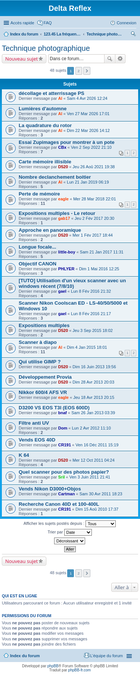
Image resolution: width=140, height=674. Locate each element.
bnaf (62, 412)
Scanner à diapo (38, 342)
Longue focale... (37, 247)
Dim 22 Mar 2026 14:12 (88, 130)
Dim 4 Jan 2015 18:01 (87, 347)
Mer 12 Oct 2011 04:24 (93, 460)
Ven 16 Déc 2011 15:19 (96, 445)
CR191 (64, 445)
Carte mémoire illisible (45, 161)
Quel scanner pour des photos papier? (64, 472)
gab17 (64, 218)
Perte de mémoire (39, 194)
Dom (62, 428)
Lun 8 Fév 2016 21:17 (91, 313)
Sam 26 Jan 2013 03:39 (93, 412)
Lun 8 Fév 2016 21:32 (91, 291)
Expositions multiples (44, 325)
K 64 (24, 455)
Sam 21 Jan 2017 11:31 (102, 252)
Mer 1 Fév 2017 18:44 (92, 235)
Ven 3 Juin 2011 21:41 (89, 477)
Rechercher (109, 58)
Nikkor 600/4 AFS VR (43, 392)
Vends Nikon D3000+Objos (50, 489)
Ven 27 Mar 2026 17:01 (88, 113)
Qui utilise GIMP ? (40, 361)
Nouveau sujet (21, 58)
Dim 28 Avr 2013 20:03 (93, 382)
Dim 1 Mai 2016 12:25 (99, 269)
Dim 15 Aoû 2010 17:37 (96, 509)
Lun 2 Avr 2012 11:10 (91, 428)
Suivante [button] (86, 71)
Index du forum (24, 34)
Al (60, 98)
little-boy (66, 252)
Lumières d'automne (42, 108)
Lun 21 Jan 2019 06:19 (88, 182)
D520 (63, 166)
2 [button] (79, 71)
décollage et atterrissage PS (51, 93)
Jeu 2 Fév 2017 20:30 (94, 218)
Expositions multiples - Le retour (57, 213)
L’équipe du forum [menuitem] (106, 655)
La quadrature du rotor (45, 125)
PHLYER (66, 269)
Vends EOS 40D (37, 440)
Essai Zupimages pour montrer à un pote (66, 142)
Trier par (69, 532)
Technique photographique (105, 34)
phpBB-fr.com (79, 670)
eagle (63, 199)
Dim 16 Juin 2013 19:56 (94, 366)
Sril (61, 477)
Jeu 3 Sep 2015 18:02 (92, 330)
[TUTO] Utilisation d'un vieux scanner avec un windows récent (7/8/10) (72, 283)
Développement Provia (45, 377)
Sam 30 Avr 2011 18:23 (101, 494)
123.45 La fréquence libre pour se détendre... (62, 34)
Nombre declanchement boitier (55, 177)
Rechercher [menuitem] (133, 35)
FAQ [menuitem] (48, 23)
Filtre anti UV (34, 423)
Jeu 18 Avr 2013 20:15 (93, 397)
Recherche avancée (120, 58)
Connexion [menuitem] (126, 23)
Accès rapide (22, 23)
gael (62, 291)
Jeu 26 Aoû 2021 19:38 (93, 166)
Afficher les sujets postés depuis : (70, 523)
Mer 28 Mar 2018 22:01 (94, 199)
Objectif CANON (37, 264)
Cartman (66, 494)
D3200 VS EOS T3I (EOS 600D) (54, 407)
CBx (62, 147)
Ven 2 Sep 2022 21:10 (91, 147)
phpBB (53, 666)
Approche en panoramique (50, 230)
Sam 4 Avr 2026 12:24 (87, 98)
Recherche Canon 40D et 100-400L (59, 504)
